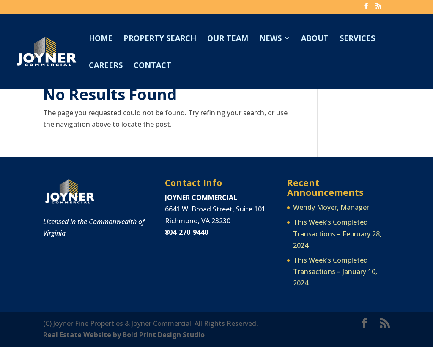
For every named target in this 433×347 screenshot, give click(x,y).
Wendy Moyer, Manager (331, 207)
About (315, 39)
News (270, 39)
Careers (106, 66)
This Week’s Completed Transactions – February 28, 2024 (337, 233)
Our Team (227, 39)
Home (100, 39)
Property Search (159, 39)
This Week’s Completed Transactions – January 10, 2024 (335, 271)
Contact (152, 66)
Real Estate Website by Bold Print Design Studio (124, 334)
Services (357, 39)
